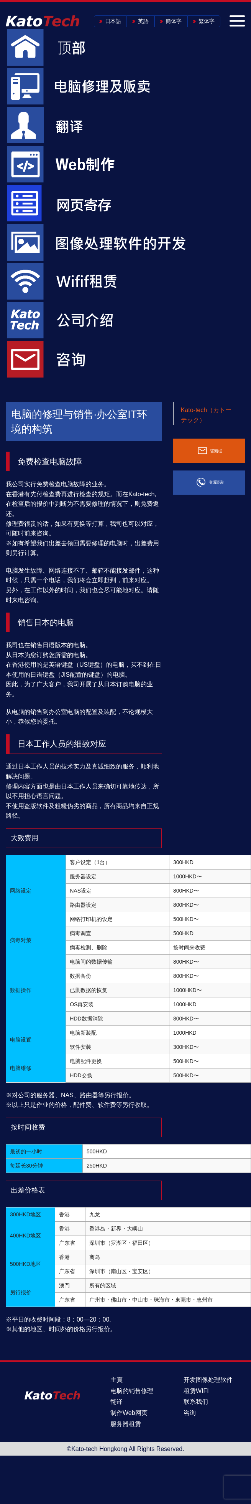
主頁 (116, 1379)
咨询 (190, 1413)
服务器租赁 (125, 1424)
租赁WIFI (196, 1391)
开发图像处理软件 (208, 1379)
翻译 (116, 1401)
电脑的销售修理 (131, 1391)
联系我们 (196, 1401)
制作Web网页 (129, 1413)
